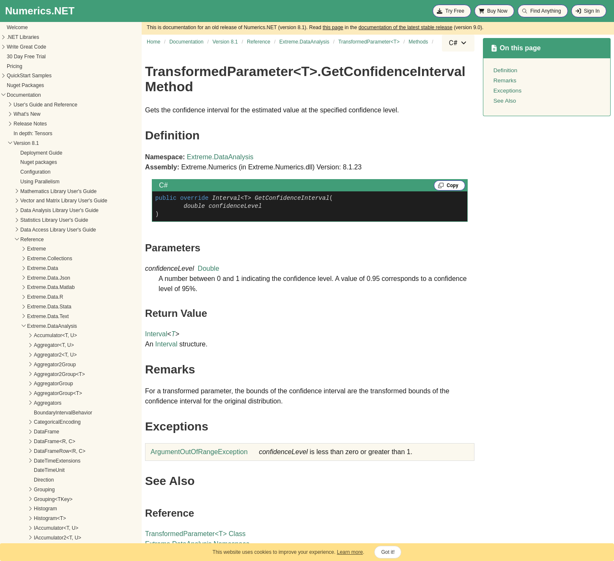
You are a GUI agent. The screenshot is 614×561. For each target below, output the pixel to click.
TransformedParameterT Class (195, 533)
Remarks (504, 80)
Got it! (388, 552)
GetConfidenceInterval (35, 297)
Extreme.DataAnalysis (220, 157)
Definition (505, 70)
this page (333, 27)
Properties (15, 278)
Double (208, 268)
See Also (504, 101)
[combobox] (458, 43)
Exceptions (507, 90)
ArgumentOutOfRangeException (199, 451)
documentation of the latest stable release (405, 27)
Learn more (350, 552)
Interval (156, 334)
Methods (13, 288)
